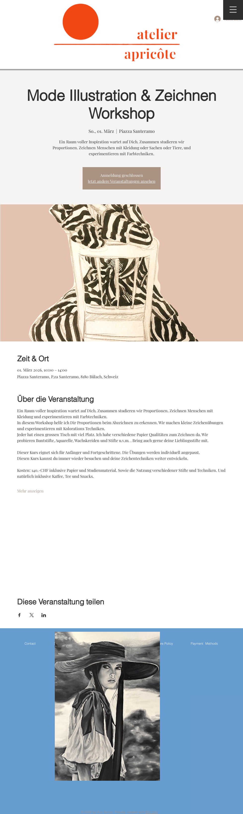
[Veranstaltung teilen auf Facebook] (19, 615)
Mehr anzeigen (30, 490)
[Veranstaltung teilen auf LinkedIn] (43, 615)
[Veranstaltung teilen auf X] (31, 615)
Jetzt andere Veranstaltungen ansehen (121, 181)
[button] (233, 9)
